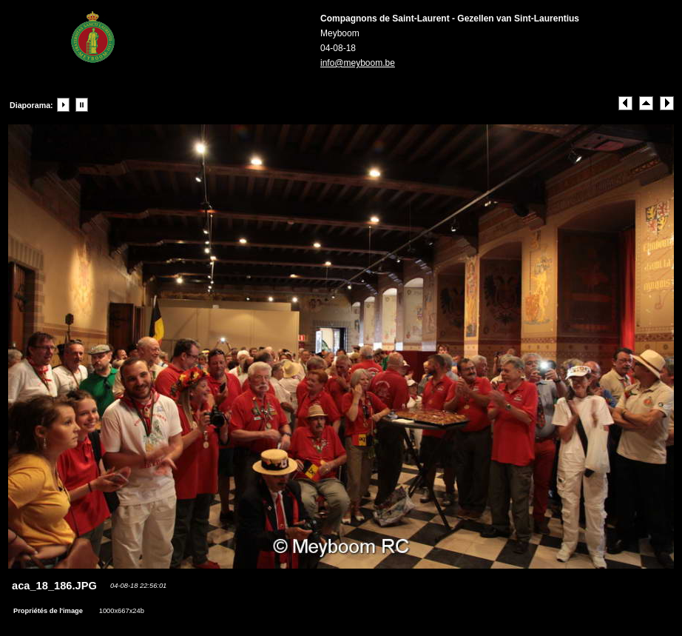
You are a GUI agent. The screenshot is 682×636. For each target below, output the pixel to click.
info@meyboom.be (357, 63)
